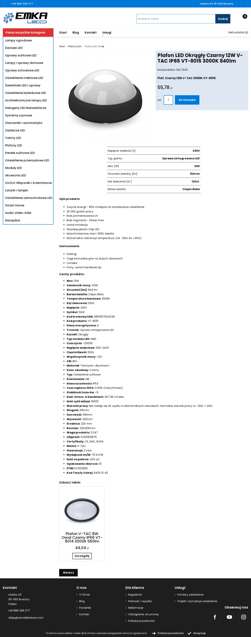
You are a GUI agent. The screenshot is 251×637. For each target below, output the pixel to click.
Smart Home (14, 205)
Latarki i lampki (16, 190)
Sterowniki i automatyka (23, 123)
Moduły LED (13, 168)
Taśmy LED (13, 138)
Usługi (106, 33)
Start (63, 32)
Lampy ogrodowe (18, 40)
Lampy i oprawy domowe (24, 63)
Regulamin (135, 595)
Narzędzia (12, 220)
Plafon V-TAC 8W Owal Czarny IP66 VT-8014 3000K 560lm (82, 537)
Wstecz (68, 573)
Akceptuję (199, 633)
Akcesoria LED (15, 175)
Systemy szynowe (18, 115)
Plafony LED (13, 145)
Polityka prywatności (141, 621)
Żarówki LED (14, 48)
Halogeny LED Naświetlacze (25, 108)
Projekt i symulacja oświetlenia (197, 601)
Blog (75, 32)
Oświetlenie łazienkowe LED (25, 93)
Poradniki (85, 608)
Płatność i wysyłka (140, 601)
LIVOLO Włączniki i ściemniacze (28, 183)
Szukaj (223, 19)
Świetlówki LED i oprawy (22, 85)
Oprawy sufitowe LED (20, 55)
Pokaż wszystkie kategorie (25, 32)
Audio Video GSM (18, 213)
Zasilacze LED (15, 130)
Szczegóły (82, 556)
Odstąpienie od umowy (143, 614)
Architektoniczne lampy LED (26, 100)
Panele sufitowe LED (20, 153)
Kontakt (91, 32)
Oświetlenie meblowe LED (24, 78)
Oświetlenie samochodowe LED (28, 198)
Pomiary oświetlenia (190, 595)
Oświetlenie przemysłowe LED (27, 160)
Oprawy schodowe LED (22, 70)
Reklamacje (135, 608)
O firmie (84, 595)
